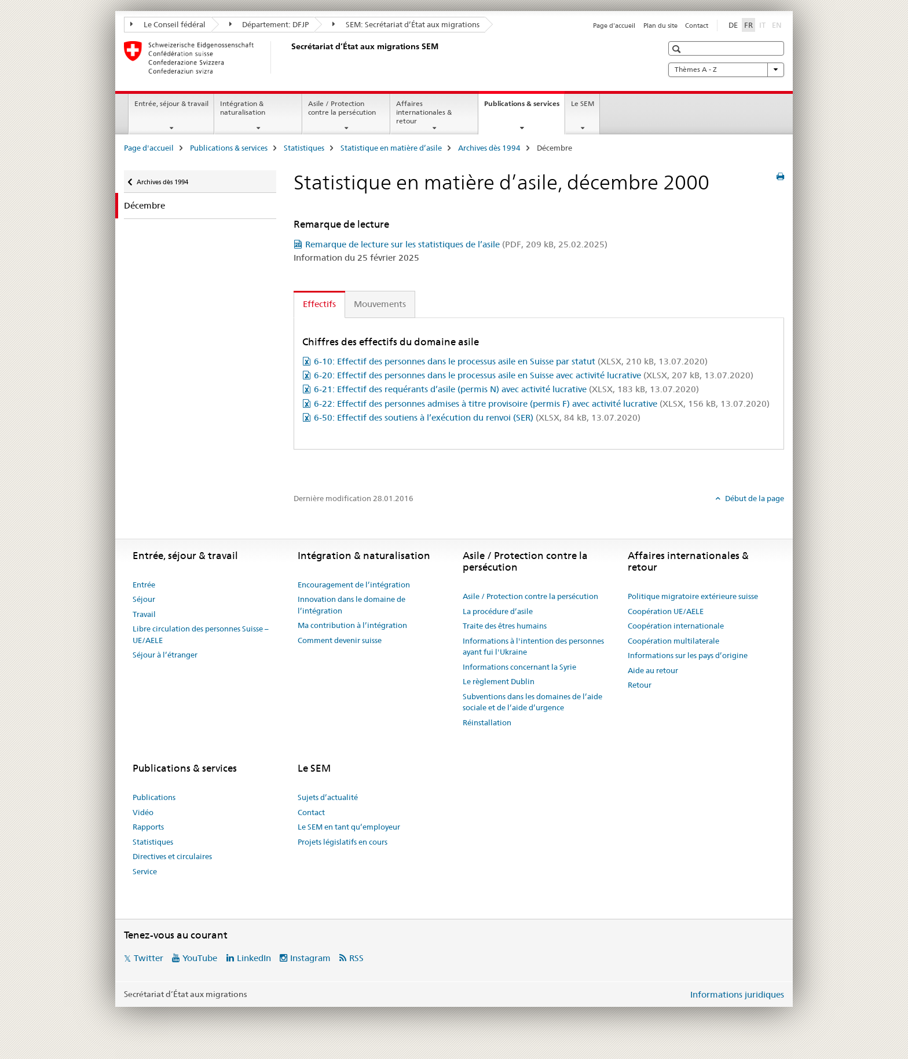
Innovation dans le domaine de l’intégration (351, 604)
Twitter (148, 957)
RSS (356, 957)
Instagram (310, 957)
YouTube (199, 957)
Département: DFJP (269, 24)
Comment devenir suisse (340, 640)
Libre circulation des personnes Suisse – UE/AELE (201, 634)
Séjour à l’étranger (165, 654)
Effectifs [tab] (319, 303)
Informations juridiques (737, 994)
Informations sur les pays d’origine (688, 655)
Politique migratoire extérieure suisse (693, 596)
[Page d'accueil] (289, 57)
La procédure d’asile (498, 611)
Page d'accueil (614, 25)
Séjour (144, 599)
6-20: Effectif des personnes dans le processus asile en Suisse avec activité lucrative (533, 375)
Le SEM (582, 103)
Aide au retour (653, 670)
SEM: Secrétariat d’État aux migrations (405, 24)
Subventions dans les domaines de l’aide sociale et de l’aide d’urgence (532, 702)
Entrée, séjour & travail (171, 103)
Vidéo (143, 812)
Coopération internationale (676, 625)
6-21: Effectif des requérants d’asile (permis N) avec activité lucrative (506, 389)
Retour (639, 684)
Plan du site (660, 25)
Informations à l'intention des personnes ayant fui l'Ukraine (533, 646)
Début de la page (753, 498)
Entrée (144, 584)
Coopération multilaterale (673, 640)
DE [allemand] (733, 25)
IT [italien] (763, 24)
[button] (678, 49)
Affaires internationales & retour (424, 112)
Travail (144, 614)
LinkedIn (254, 957)
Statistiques (304, 147)
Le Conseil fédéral (168, 24)
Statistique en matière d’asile (391, 147)
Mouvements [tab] (380, 303)
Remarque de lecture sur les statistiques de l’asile (456, 244)
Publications (154, 797)
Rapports (148, 826)
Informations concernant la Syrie (519, 666)
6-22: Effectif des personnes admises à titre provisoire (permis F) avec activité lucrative (542, 403)
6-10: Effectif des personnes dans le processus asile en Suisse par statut (511, 361)
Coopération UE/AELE (666, 611)
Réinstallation (487, 722)
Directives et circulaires (172, 856)
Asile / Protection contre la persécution (342, 107)
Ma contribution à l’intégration (352, 625)
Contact (696, 25)
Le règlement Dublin (498, 681)
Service (145, 871)
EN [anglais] (778, 24)
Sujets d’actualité (328, 797)
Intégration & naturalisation (242, 107)
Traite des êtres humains (505, 625)
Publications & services (524, 107)
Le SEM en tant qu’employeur (349, 826)
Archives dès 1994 (489, 147)
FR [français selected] (748, 25)
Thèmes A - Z (726, 69)
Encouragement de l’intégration (354, 584)
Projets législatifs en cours (342, 841)
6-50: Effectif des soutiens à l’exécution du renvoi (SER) (477, 417)
